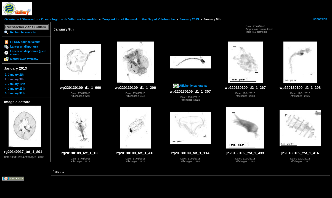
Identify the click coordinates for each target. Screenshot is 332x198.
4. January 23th (15, 88)
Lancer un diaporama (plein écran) (28, 53)
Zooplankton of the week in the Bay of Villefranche (138, 19)
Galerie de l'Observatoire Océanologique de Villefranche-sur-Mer (50, 19)
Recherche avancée (23, 32)
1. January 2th (14, 74)
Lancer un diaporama (24, 46)
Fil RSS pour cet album (25, 41)
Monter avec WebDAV (24, 59)
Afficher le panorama (192, 85)
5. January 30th (15, 93)
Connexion (320, 19)
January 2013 (189, 19)
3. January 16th (15, 84)
